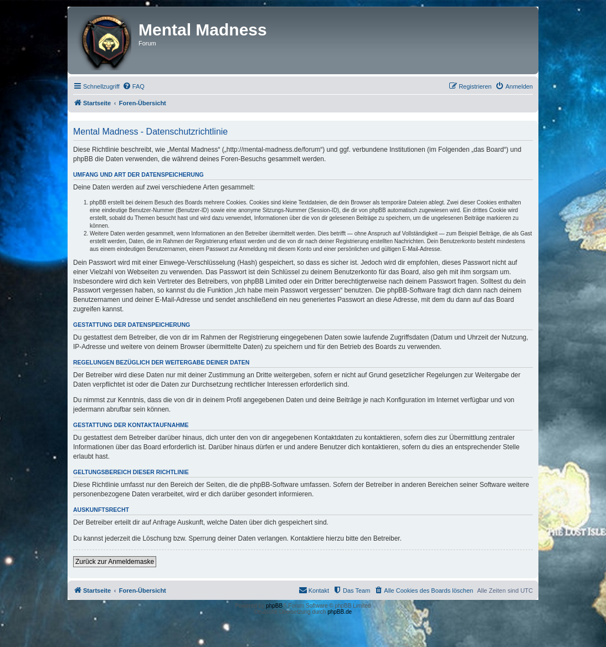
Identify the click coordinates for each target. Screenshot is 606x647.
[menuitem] (133, 86)
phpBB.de (339, 612)
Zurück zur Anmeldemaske (114, 562)
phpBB (274, 606)
